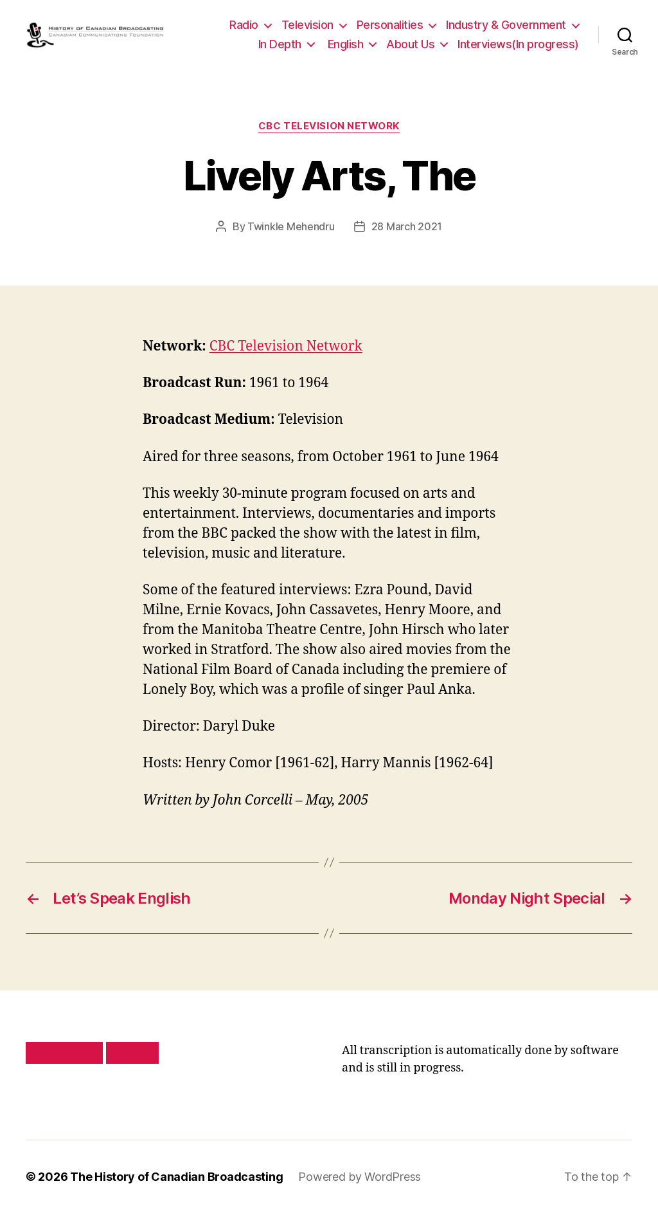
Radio (243, 25)
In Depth (279, 44)
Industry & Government (506, 25)
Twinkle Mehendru (291, 226)
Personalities (390, 25)
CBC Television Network (329, 126)
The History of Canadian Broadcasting (176, 1176)
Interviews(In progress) (518, 44)
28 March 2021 (407, 226)
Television (307, 25)
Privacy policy (64, 1053)
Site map (133, 1053)
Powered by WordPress (359, 1176)
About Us (410, 44)
